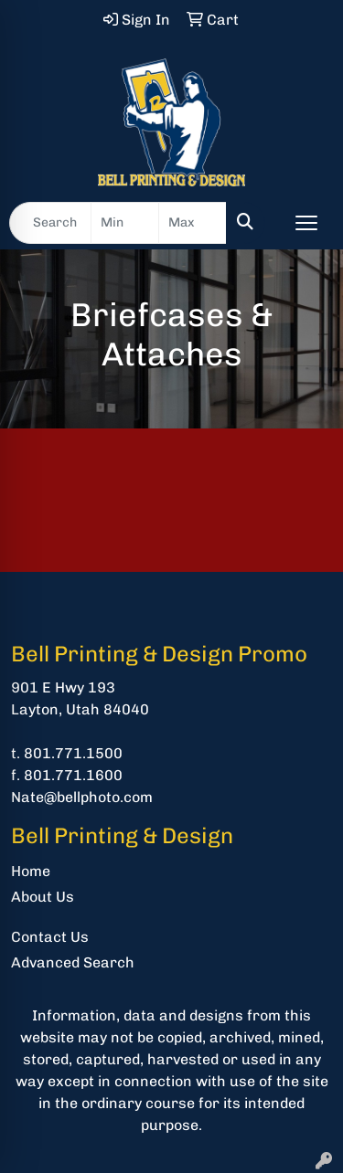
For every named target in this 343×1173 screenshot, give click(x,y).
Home (30, 871)
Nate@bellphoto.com (82, 797)
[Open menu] (306, 223)
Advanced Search (72, 962)
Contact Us (50, 937)
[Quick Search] (50, 223)
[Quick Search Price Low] (125, 223)
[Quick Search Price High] (192, 223)
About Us (42, 896)
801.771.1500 (73, 753)
